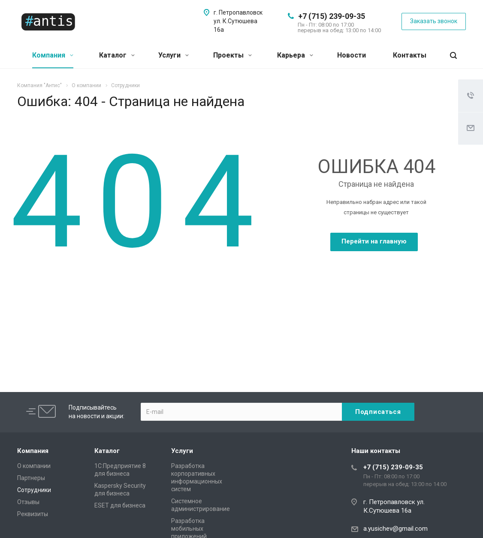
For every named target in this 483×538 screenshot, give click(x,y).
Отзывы (28, 501)
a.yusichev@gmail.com (395, 528)
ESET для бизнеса (119, 505)
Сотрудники (34, 489)
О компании (34, 465)
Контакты (409, 55)
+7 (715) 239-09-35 (331, 16)
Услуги (173, 55)
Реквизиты (32, 514)
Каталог (117, 55)
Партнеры (31, 477)
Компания (52, 55)
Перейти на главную (374, 241)
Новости (351, 55)
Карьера (295, 55)
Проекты (232, 55)
